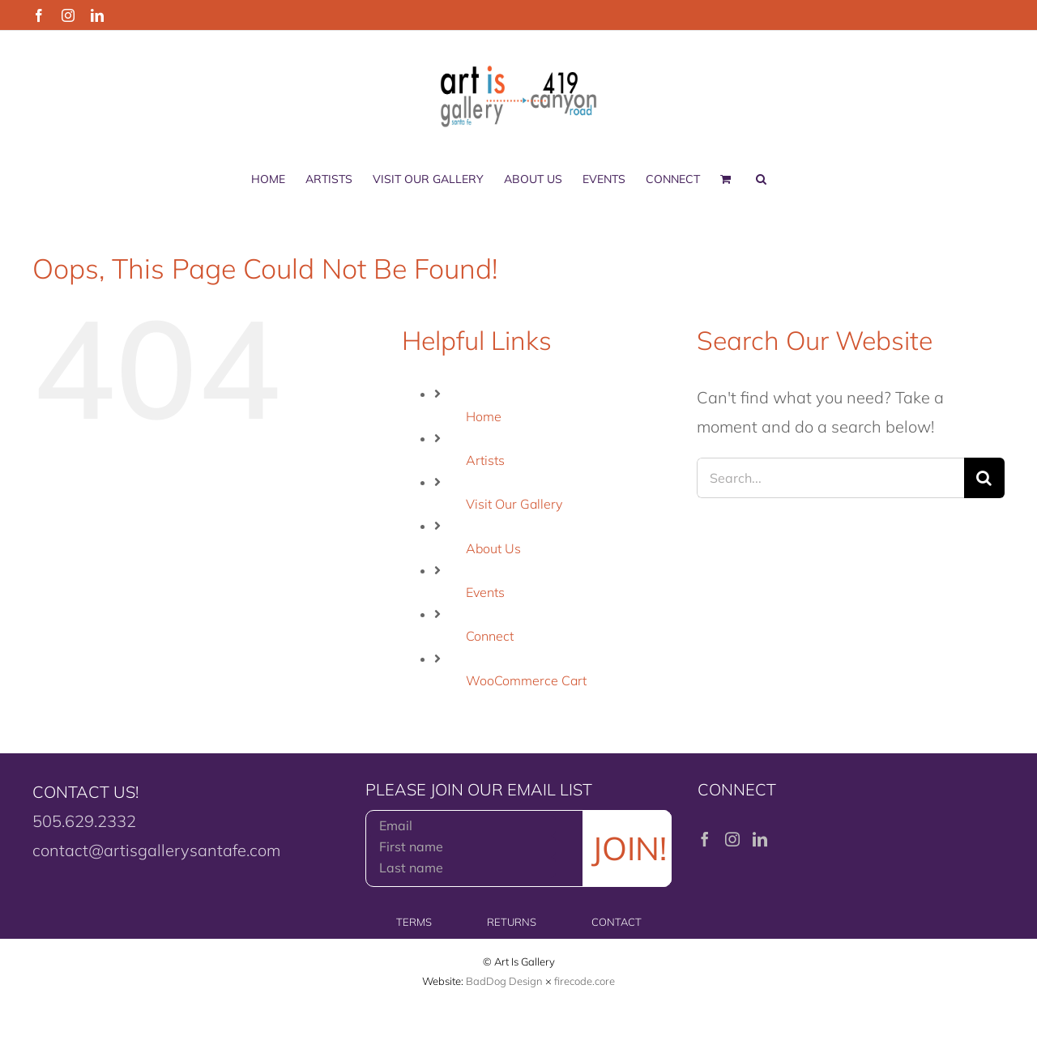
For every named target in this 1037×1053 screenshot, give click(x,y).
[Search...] (830, 478)
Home (483, 416)
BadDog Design (504, 980)
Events (485, 592)
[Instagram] (732, 839)
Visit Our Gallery (514, 504)
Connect (490, 636)
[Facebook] (705, 839)
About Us (493, 548)
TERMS (414, 921)
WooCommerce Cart (526, 680)
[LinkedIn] (760, 839)
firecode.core (584, 980)
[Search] (984, 478)
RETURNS (511, 921)
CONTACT (616, 921)
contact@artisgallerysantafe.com (156, 850)
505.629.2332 (84, 821)
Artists (485, 460)
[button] (761, 179)
